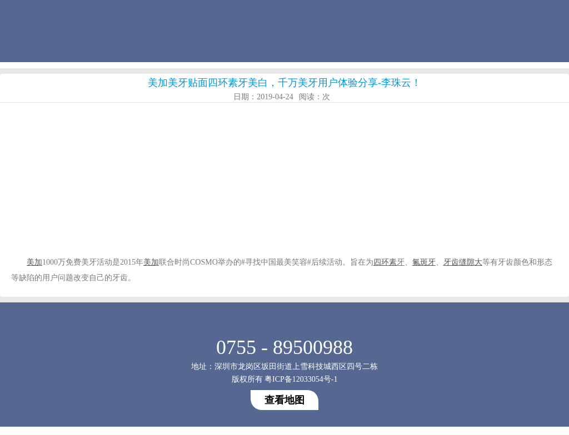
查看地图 (284, 400)
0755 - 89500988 (284, 347)
